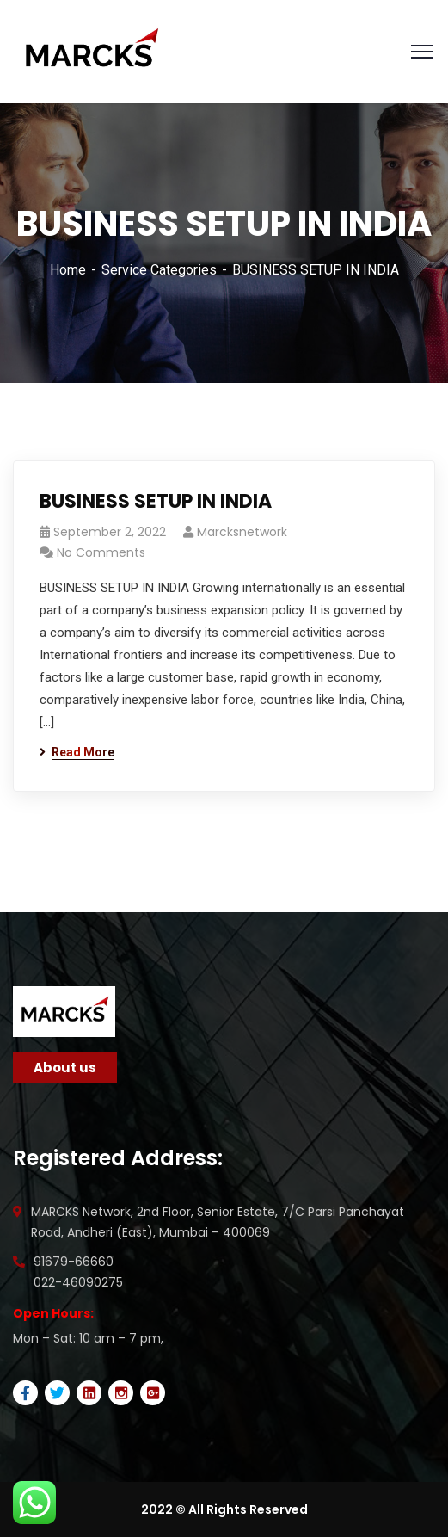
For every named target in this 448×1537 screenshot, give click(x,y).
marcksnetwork (242, 531)
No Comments (101, 552)
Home (68, 270)
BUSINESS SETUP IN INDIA (156, 501)
